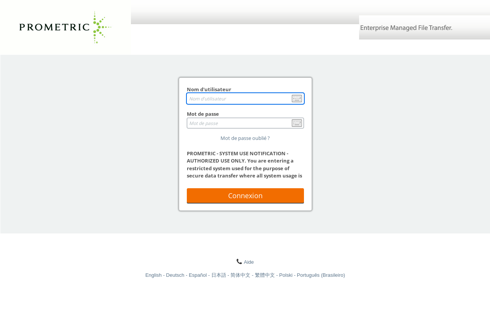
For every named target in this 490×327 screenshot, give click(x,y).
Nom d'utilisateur (209, 89)
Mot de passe (203, 113)
